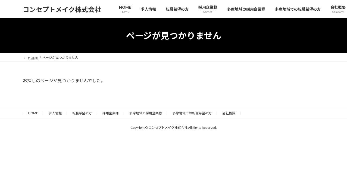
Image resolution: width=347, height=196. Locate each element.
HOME (33, 113)
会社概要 (228, 113)
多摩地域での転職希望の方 (192, 113)
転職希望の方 (82, 113)
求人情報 (55, 113)
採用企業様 (110, 113)
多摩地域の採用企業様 (145, 113)
